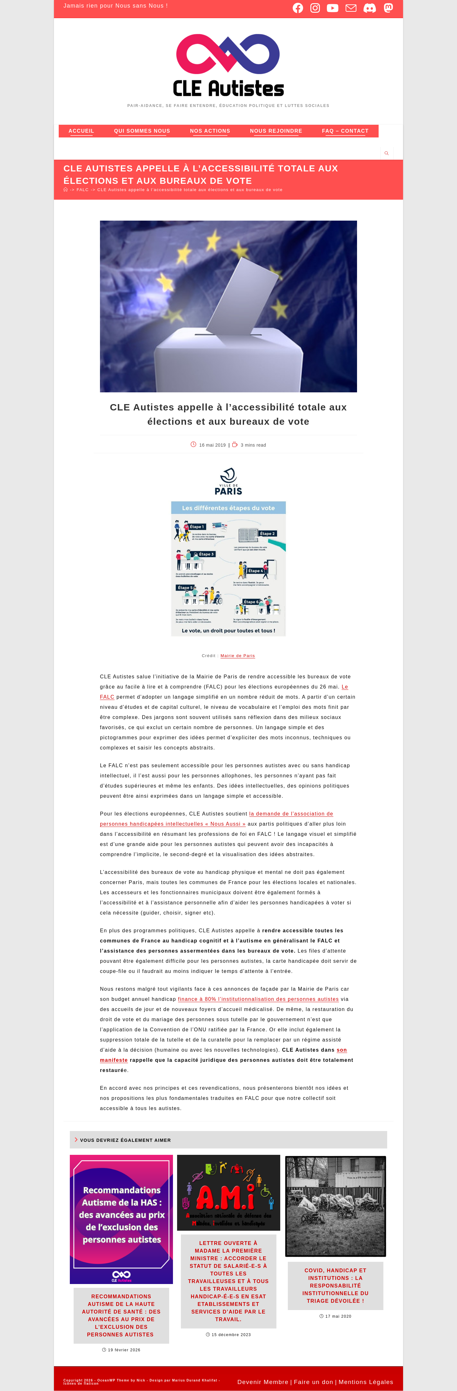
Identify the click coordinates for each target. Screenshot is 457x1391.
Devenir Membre (262, 1382)
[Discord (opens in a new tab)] (370, 8)
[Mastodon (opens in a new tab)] (387, 8)
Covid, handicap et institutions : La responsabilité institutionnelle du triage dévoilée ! (335, 1286)
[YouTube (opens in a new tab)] (332, 8)
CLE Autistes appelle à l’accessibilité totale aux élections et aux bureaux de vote (190, 190)
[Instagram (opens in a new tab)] (315, 8)
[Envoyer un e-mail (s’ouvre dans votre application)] (351, 8)
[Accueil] (65, 190)
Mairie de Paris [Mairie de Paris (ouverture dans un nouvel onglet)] (238, 656)
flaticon (91, 1384)
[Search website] (386, 154)
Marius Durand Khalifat (195, 1380)
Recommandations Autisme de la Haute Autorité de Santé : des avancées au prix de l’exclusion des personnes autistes (121, 1316)
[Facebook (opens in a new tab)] (298, 8)
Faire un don (314, 1382)
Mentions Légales (366, 1382)
